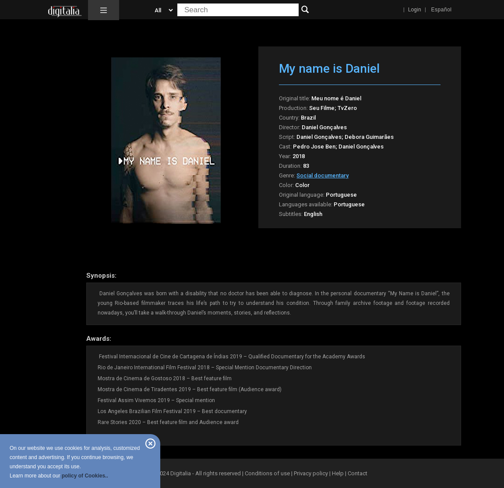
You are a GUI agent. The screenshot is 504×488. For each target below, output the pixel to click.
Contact (357, 473)
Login (414, 10)
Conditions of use (268, 473)
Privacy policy (311, 473)
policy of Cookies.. (85, 476)
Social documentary (322, 175)
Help (338, 473)
